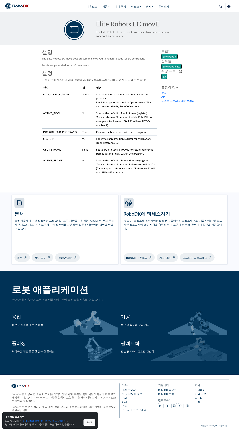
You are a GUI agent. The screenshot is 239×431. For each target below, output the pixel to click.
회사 (148, 6)
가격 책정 (120, 6)
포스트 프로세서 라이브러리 (178, 100)
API (163, 96)
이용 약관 (223, 425)
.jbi (164, 76)
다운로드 (92, 6)
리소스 (135, 6)
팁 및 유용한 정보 (132, 393)
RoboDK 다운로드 (136, 257)
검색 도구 (40, 257)
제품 (105, 6)
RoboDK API (65, 257)
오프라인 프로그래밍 (195, 257)
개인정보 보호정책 (209, 425)
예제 (124, 401)
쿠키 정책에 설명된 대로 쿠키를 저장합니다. (44, 420)
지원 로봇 (200, 393)
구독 (124, 405)
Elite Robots (169, 56)
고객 (197, 401)
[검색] (220, 6)
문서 (164, 92)
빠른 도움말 (129, 389)
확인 (89, 422)
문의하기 (163, 6)
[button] (229, 6)
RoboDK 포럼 (166, 393)
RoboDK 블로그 (167, 389)
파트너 (199, 397)
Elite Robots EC (171, 66)
